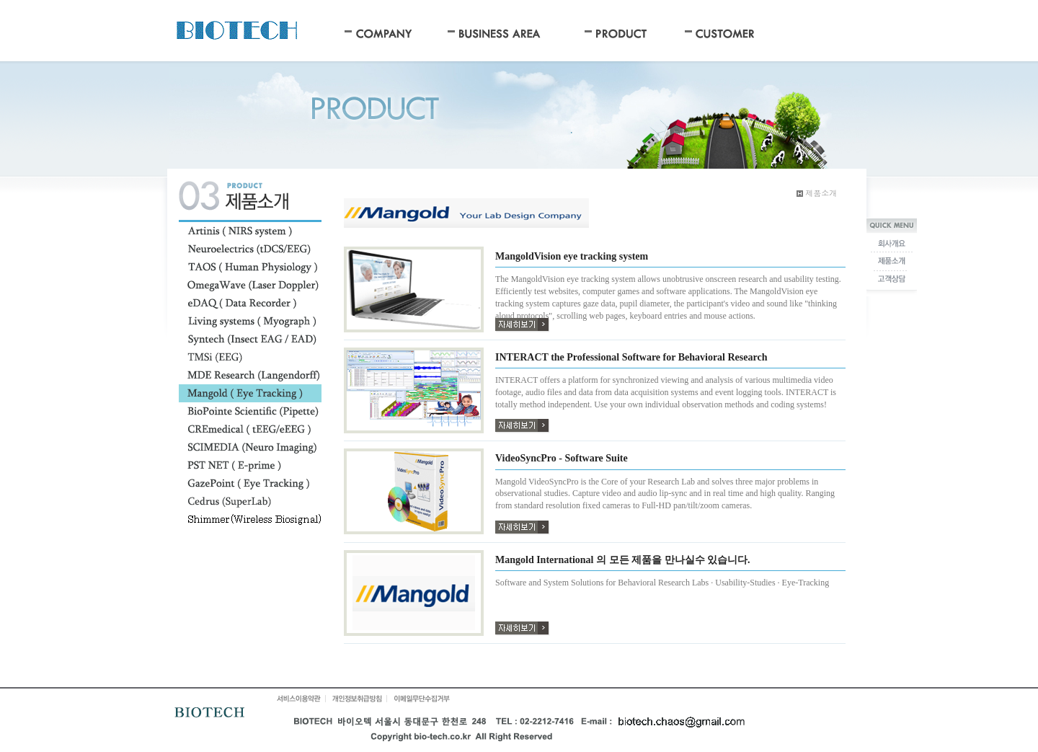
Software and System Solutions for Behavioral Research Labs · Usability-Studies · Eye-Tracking (662, 583)
